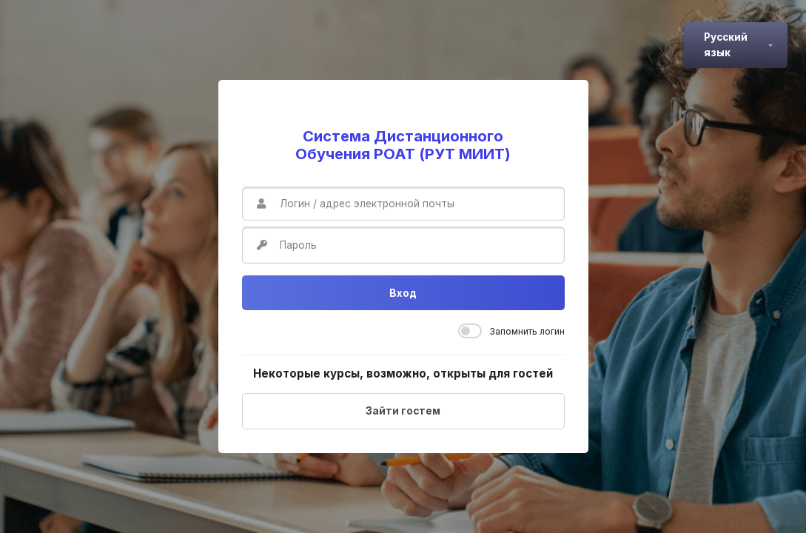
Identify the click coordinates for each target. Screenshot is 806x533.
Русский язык (726, 44)
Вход (403, 293)
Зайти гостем (403, 411)
